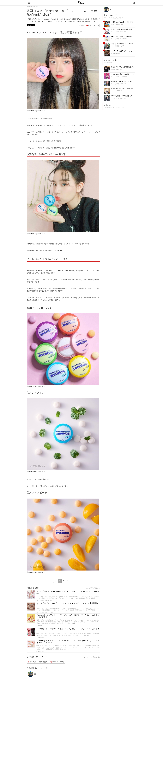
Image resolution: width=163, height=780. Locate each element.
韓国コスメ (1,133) (57, 662)
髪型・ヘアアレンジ (97, 750)
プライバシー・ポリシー (118, 744)
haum (112, 24)
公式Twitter (113, 759)
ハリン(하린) (40, 600)
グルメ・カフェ (95, 756)
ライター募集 (114, 753)
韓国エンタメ (94, 738)
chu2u (113, 69)
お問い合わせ (114, 747)
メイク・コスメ (95, 747)
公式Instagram (114, 756)
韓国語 (92, 764)
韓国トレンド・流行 (97, 762)
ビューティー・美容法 (97, 753)
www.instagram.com (36, 110)
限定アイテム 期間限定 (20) (38, 662)
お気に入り (90, 25)
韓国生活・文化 (95, 767)
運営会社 (112, 738)
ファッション (94, 744)
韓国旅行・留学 (95, 741)
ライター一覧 (114, 750)
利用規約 (112, 741)
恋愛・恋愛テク (95, 759)
